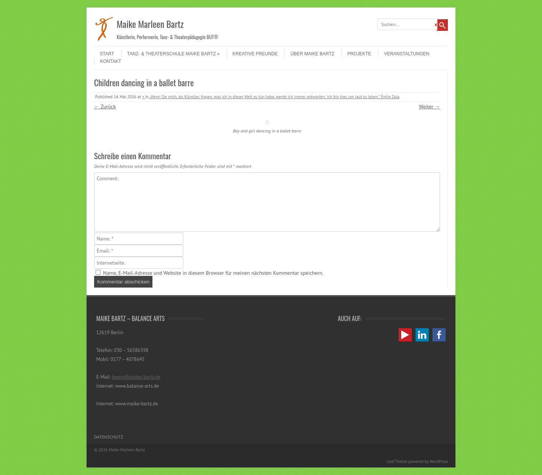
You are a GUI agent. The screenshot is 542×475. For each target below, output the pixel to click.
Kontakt (110, 61)
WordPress (438, 461)
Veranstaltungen (406, 53)
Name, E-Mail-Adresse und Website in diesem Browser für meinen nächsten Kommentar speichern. (213, 272)
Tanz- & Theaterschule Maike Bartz (173, 53)
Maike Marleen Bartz (150, 23)
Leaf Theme (397, 461)
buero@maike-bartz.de (136, 377)
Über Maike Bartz (312, 53)
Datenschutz (108, 437)
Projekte (359, 53)
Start (107, 53)
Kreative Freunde (255, 53)
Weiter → (429, 106)
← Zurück (105, 106)
